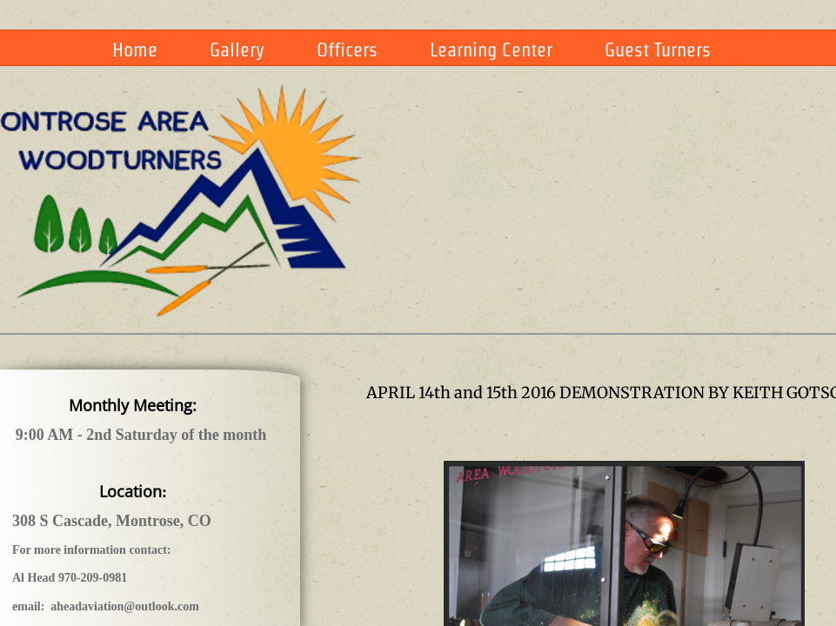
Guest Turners (658, 49)
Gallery (237, 49)
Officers (347, 49)
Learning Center (491, 49)
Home (134, 49)
